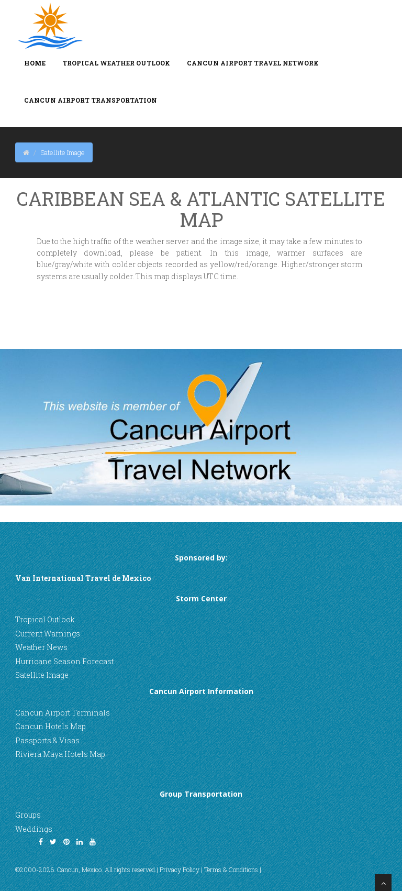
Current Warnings (47, 634)
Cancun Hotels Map (50, 726)
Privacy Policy (179, 869)
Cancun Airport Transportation (90, 100)
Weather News (41, 647)
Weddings (33, 829)
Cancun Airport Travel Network (253, 63)
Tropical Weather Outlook (116, 63)
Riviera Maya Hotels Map (60, 754)
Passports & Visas (47, 740)
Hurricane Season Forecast (64, 661)
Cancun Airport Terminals (62, 713)
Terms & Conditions (231, 869)
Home (35, 63)
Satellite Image (42, 675)
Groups (28, 815)
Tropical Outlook (45, 619)
